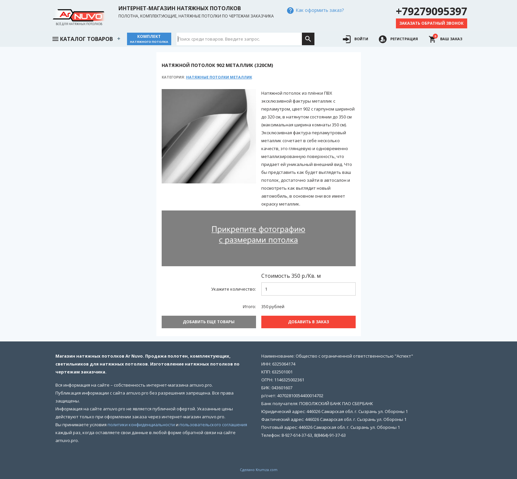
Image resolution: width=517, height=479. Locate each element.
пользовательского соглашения (213, 425)
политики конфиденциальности (141, 425)
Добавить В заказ (308, 322)
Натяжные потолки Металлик (219, 77)
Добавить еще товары (209, 322)
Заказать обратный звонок (431, 23)
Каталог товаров (82, 38)
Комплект (149, 39)
